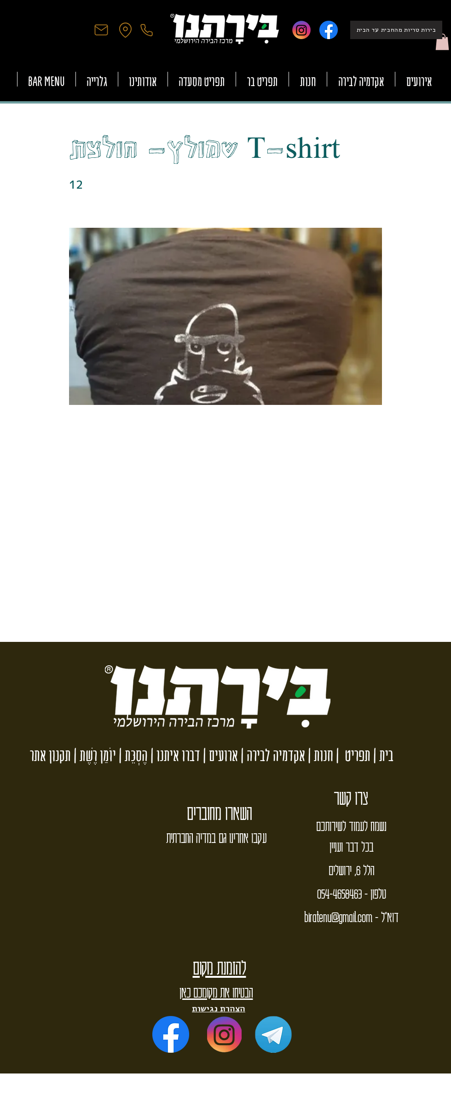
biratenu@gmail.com (338, 916)
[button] (442, 42)
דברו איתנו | (174, 755)
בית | (381, 755)
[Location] (125, 30)
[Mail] (101, 30)
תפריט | (351, 755)
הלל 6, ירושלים (351, 869)
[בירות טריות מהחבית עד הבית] (396, 30)
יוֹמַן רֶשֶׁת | (93, 755)
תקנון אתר (50, 755)
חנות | (319, 755)
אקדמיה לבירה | (271, 755)
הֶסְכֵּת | (132, 755)
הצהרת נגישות (218, 1008)
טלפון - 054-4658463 (351, 893)
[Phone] (146, 30)
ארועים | (219, 755)
